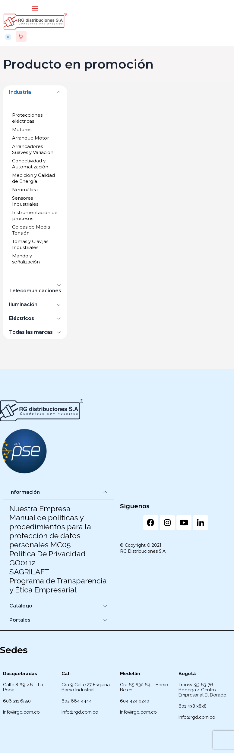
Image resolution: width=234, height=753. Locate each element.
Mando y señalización (26, 259)
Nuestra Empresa (40, 508)
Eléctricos (21, 318)
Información (24, 492)
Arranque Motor (30, 138)
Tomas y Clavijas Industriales (30, 244)
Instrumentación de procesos (35, 215)
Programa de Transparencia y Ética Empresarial (58, 585)
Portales (19, 620)
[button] (35, 8)
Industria (20, 92)
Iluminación (23, 304)
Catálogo (20, 606)
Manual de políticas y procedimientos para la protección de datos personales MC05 (50, 531)
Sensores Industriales (25, 201)
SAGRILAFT (29, 571)
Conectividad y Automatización (30, 164)
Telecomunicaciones (35, 291)
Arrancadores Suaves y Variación (32, 149)
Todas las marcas (31, 332)
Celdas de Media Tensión (31, 230)
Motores (21, 129)
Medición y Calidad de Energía (33, 178)
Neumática (25, 189)
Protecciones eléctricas (27, 118)
